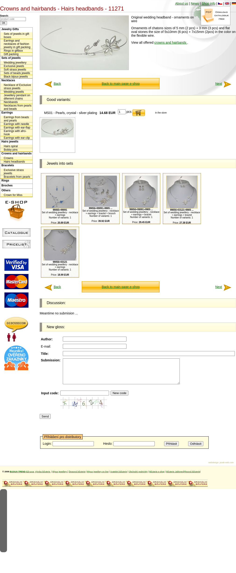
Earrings (7, 112)
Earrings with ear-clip (17, 137)
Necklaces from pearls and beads (18, 107)
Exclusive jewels (14, 66)
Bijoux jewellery (60, 476)
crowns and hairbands (170, 42)
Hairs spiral (11, 146)
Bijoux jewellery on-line (98, 476)
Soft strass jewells (15, 69)
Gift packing (11, 54)
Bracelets (7, 165)
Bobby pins (11, 149)
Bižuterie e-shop (157, 476)
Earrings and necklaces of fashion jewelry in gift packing (17, 44)
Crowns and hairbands (16, 153)
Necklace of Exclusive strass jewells (17, 86)
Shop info (208, 3)
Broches (7, 185)
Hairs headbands (14, 161)
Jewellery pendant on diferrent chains (17, 97)
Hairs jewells (9, 141)
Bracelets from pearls (17, 176)
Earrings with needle (16, 124)
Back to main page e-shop (121, 83)
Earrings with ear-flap (17, 127)
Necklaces (8, 80)
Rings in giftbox (13, 50)
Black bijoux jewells (16, 76)
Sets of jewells (11, 58)
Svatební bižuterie (118, 476)
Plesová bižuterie (192, 476)
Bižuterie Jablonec (174, 476)
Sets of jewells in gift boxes (16, 35)
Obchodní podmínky (138, 476)
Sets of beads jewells (17, 73)
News (195, 3)
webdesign (213, 467)
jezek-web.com (227, 467)
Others (6, 190)
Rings (5, 180)
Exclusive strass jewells (14, 171)
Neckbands (11, 102)
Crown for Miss (13, 195)
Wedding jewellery (15, 62)
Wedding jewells (14, 91)
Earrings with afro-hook (15, 132)
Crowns (8, 158)
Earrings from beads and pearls (16, 119)
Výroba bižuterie (43, 476)
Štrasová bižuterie (77, 476)
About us (181, 3)
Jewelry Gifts (10, 29)
